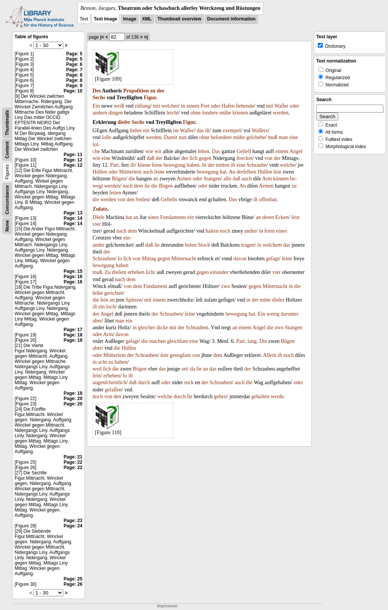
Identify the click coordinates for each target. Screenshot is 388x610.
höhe (98, 293)
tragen (247, 245)
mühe (225, 113)
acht (102, 362)
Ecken (282, 217)
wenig (273, 314)
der (160, 91)
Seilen (142, 199)
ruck (189, 382)
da (192, 369)
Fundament (155, 286)
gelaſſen (113, 390)
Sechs (99, 97)
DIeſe (98, 217)
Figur (150, 97)
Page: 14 (73, 218)
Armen (184, 178)
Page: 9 (74, 85)
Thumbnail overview (179, 19)
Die (263, 341)
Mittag (149, 258)
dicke (162, 327)
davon (240, 258)
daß (150, 158)
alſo (227, 178)
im (176, 130)
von (268, 158)
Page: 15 (73, 271)
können (240, 113)
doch (98, 396)
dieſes (278, 300)
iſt (207, 130)
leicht (172, 113)
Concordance (7, 199)
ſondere (210, 113)
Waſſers (259, 130)
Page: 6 (74, 64)
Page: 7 (74, 69)
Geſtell (244, 151)
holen (190, 245)
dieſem (119, 272)
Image (130, 19)
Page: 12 (73, 160)
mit (156, 106)
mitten (222, 165)
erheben (136, 272)
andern (100, 113)
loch (110, 307)
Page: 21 (73, 457)
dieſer (124, 122)
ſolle (107, 137)
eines (153, 217)
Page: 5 (74, 53)
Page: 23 (73, 520)
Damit (170, 137)
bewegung (174, 165)
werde (277, 396)
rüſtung (142, 106)
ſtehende (245, 106)
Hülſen (100, 172)
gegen (205, 158)
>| (146, 37)
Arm (267, 178)
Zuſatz (100, 209)
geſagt (272, 258)
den (130, 199)
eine (293, 137)
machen (157, 341)
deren (268, 217)
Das (216, 151)
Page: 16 (73, 276)
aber (97, 321)
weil (97, 369)
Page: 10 (73, 91)
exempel (232, 130)
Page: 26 (73, 584)
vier (97, 224)
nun (183, 137)
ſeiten (115, 193)
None (7, 225)
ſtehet (136, 130)
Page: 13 (73, 213)
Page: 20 (73, 398)
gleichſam (177, 341)
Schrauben (104, 258)
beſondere (221, 137)
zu (153, 91)
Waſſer (281, 106)
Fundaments (173, 217)
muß (273, 137)
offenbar (267, 199)
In (204, 165)
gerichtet (113, 293)
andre (250, 231)
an (155, 178)
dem (138, 186)
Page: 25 (73, 579)
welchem (272, 245)
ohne (195, 113)
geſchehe (255, 137)
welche (287, 165)
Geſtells (169, 199)
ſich (194, 158)
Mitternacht (183, 258)
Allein (269, 355)
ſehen (203, 151)
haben (193, 165)
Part (114, 165)
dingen (115, 113)
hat (223, 172)
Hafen (227, 106)
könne (144, 165)
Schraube (256, 165)
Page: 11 (73, 154)
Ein (96, 106)
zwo (225, 286)
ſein (277, 172)
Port (205, 106)
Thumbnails (7, 122)
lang (252, 341)
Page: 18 (73, 335)
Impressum (167, 606)
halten (212, 231)
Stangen (211, 178)
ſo (120, 258)
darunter (289, 314)
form (269, 231)
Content (7, 149)
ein (146, 130)
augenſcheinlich (109, 382)
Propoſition (136, 91)
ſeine (157, 165)
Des (97, 91)
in (183, 106)
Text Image (105, 19)
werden (280, 113)
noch (225, 231)
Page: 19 (73, 393)
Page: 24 (73, 526)
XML (147, 19)
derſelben (246, 172)
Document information (231, 19)
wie (149, 151)
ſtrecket (244, 158)
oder (215, 106)
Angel (295, 151)
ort (184, 369)
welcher (169, 106)
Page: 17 (73, 329)
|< (102, 37)
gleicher (146, 327)
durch (144, 382)
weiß (119, 106)
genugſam (180, 355)
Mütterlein (130, 172)
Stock (204, 245)
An (232, 172)
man (283, 137)
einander (219, 272)
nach (127, 186)
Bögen (119, 178)
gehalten (260, 396)
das (200, 130)
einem (192, 106)
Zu (108, 272)
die (132, 178)
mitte (265, 300)
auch (148, 172)
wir (158, 151)
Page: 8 (74, 75)
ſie (147, 186)
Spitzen (133, 300)
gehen (220, 396)
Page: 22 (73, 462)
